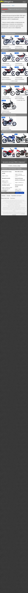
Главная (3, 565)
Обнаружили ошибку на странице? (8, 562)
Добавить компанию (19, 562)
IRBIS (13, 5)
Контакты (12, 567)
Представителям (5, 567)
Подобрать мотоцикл (16, 565)
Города (8, 565)
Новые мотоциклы (6, 5)
